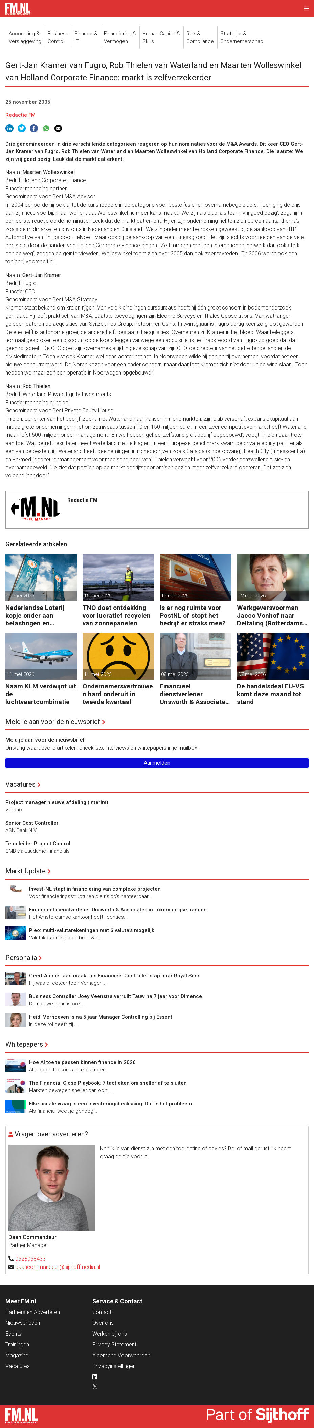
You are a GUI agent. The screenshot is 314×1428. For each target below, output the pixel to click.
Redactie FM (20, 115)
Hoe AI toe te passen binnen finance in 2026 (82, 1062)
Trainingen (17, 1344)
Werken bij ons (109, 1333)
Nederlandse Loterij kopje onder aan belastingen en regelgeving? (34, 615)
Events (13, 1333)
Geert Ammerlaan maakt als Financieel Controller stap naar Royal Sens (114, 976)
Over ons (103, 1323)
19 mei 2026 (20, 596)
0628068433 (30, 1259)
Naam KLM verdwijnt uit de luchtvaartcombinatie (40, 694)
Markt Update (25, 871)
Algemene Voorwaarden (121, 1355)
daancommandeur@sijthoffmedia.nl (57, 1267)
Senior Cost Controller (32, 823)
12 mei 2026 (174, 596)
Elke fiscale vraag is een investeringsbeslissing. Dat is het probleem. (111, 1104)
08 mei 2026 (174, 674)
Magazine (16, 1355)
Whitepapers (24, 1044)
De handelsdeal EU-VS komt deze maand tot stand (270, 694)
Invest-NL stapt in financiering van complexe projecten (95, 889)
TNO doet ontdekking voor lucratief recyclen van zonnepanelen (117, 615)
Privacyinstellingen (114, 1366)
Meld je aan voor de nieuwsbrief (52, 722)
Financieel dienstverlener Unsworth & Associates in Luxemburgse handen (194, 694)
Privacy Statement (114, 1344)
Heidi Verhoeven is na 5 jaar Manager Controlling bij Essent (100, 1017)
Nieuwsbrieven (22, 1323)
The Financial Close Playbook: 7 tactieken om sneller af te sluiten (108, 1083)
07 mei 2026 (252, 674)
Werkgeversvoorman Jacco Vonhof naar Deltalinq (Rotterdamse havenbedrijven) (272, 615)
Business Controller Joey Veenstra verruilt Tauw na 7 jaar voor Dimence (115, 996)
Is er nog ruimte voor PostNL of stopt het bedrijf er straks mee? (193, 615)
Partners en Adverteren (32, 1312)
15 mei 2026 (97, 596)
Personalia (21, 958)
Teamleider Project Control (37, 843)
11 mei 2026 (20, 674)
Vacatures (20, 784)
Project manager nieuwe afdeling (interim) (56, 802)
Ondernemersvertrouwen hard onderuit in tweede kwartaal (118, 694)
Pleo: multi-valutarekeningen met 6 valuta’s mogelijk (91, 930)
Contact (101, 1312)
